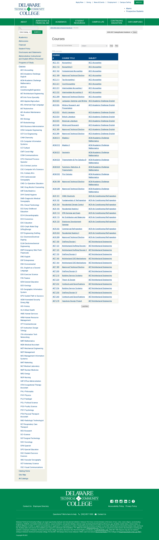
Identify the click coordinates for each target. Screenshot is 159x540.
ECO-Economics (26, 219)
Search (37, 32)
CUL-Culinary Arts (27, 173)
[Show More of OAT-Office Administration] (19, 381)
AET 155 (56, 254)
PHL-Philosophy (26, 391)
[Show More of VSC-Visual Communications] (19, 467)
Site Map (22, 475)
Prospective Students (134, 11)
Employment (112, 2)
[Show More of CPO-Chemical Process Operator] (19, 159)
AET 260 (56, 297)
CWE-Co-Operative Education (31, 183)
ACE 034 (56, 117)
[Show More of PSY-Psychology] (19, 410)
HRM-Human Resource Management (29, 318)
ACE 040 (56, 125)
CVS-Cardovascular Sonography (28, 178)
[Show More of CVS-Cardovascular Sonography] (19, 177)
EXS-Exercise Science (29, 274)
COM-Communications (29, 155)
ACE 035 (56, 121)
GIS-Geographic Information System (31, 290)
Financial (22, 45)
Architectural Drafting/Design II (74, 250)
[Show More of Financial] (17, 45)
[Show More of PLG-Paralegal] (19, 399)
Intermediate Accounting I (72, 88)
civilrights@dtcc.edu (101, 530)
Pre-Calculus (67, 174)
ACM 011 (56, 138)
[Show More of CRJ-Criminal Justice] (19, 166)
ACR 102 (56, 200)
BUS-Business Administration (32, 126)
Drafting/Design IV (69, 293)
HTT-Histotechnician (28, 324)
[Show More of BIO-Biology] (19, 119)
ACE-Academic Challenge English (30, 75)
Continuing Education (117, 22)
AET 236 (56, 288)
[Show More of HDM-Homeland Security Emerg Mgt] (19, 300)
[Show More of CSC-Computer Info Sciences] (19, 169)
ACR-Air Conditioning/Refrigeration (102, 196)
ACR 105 (56, 209)
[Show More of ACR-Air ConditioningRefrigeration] (19, 87)
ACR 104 (56, 205)
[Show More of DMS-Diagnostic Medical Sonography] (19, 198)
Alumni (129, 8)
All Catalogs (23, 478)
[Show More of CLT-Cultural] (19, 148)
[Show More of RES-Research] (19, 431)
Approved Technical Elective (73, 75)
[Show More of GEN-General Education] (19, 282)
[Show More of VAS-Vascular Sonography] (19, 460)
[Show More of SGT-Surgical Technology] (19, 438)
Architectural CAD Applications (74, 258)
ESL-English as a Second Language (30, 269)
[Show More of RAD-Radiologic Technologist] (19, 420)
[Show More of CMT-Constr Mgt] (19, 151)
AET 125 (56, 250)
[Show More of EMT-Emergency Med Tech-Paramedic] (19, 250)
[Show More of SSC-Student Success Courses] (19, 453)
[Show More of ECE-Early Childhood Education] (19, 209)
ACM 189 (56, 182)
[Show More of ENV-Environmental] (19, 264)
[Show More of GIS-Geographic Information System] (19, 289)
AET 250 (56, 293)
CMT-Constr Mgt (26, 152)
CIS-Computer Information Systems (30, 142)
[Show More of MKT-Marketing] (19, 362)
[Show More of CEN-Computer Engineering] (19, 130)
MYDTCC (139, 2)
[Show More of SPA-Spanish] (19, 446)
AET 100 (56, 242)
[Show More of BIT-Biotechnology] (19, 122)
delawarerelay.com (93, 528)
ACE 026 (56, 105)
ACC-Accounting (26, 70)
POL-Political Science (29, 403)
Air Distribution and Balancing (73, 217)
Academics (60, 22)
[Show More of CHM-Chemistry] (19, 137)
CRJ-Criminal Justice (28, 166)
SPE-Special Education (29, 449)
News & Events (99, 2)
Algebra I (65, 138)
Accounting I (67, 63)
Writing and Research (70, 125)
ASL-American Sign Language (32, 105)
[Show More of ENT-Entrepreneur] (19, 260)
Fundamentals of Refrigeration (74, 200)
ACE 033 (56, 112)
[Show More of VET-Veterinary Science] (19, 463)
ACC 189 (56, 75)
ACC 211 (56, 80)
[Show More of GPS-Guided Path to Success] (19, 296)
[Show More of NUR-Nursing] (19, 377)
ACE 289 (56, 134)
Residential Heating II (70, 233)
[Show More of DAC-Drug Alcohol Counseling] (19, 187)
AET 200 (56, 271)
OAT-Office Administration (30, 381)
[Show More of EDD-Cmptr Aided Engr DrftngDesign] (19, 226)
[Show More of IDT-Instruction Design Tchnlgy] (19, 328)
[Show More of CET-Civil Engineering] (19, 134)
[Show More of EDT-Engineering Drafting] (19, 233)
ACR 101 (56, 196)
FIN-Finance (25, 278)
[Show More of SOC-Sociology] (19, 442)
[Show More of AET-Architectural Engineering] (19, 93)
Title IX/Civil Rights (101, 532)
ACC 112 (56, 67)
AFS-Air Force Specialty (29, 97)
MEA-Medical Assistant (29, 345)
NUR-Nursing (25, 377)
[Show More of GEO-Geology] (19, 285)
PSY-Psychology (27, 410)
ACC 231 (56, 88)
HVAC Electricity (68, 196)
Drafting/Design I (69, 242)
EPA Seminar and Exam (71, 213)
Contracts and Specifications (73, 284)
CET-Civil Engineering (28, 134)
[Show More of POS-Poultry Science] (19, 406)
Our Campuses (135, 22)
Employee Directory (41, 506)
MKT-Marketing (26, 362)
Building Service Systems (72, 276)
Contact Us (27, 506)
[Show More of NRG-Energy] (19, 373)
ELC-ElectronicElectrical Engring (29, 238)
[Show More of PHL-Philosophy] (19, 391)
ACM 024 (56, 167)
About (24, 22)
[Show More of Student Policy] (17, 48)
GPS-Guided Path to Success (32, 296)
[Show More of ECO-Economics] (19, 219)
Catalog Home (24, 471)
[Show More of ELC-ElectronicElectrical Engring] (19, 237)
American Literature (69, 121)
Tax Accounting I (68, 80)
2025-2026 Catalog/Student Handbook (61, 28)
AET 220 (56, 280)
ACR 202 (56, 229)
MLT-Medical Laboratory (29, 366)
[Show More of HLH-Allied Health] (19, 310)
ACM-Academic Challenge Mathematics (30, 81)
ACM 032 (56, 174)
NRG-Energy (25, 374)
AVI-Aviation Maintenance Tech (30, 113)
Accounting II (67, 67)
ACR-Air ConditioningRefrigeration (30, 88)
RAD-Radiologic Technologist (32, 420)
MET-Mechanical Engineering (31, 348)
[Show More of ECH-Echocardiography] (19, 215)
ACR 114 (56, 213)
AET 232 (56, 284)
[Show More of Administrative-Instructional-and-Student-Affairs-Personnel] (17, 56)
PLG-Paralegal (26, 399)
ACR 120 (56, 222)
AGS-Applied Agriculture (29, 101)
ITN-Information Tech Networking (28, 335)
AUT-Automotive (26, 109)
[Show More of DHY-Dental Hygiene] (19, 195)
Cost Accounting (68, 84)
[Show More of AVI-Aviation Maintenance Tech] (19, 112)
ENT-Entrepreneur (27, 260)
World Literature (68, 112)
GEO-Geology (25, 286)
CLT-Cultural (25, 148)
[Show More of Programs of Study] (17, 63)
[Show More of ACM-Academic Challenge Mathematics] (19, 80)
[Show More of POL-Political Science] (19, 403)
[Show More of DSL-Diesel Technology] (19, 205)
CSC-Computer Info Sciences (32, 169)
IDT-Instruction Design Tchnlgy (29, 329)
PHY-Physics (25, 395)
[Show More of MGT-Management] (19, 352)
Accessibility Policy (116, 506)
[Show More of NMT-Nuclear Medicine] (19, 370)
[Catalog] (119, 32)
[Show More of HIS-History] (19, 306)
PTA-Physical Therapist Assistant (29, 415)
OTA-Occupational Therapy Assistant (30, 386)
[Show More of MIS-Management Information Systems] (19, 356)
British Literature (68, 117)
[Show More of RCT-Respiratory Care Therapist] (19, 424)
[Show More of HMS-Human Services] (19, 314)
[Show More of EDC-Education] (19, 223)
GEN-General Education (29, 282)
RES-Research (26, 431)
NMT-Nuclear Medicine (29, 370)
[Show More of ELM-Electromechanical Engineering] (19, 243)
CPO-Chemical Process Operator (29, 160)
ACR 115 (56, 217)
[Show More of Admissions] (17, 41)
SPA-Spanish (25, 446)
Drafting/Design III (69, 271)
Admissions (23, 41)
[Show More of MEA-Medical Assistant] (19, 345)
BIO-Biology (25, 119)
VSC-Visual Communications (31, 467)
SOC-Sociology (26, 442)
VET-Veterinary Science (29, 463)
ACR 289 (56, 237)
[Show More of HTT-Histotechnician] (19, 324)
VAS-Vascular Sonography (30, 460)
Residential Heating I (70, 209)
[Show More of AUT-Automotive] (19, 108)
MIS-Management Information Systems (32, 357)
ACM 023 (56, 160)
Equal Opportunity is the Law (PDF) (130, 532)
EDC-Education (26, 223)
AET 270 (56, 301)
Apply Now (79, 2)
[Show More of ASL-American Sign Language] (19, 105)
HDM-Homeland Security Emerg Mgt (30, 301)
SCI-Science (25, 434)
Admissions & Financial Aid (42, 22)
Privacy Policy (131, 506)
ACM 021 (56, 152)
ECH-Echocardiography (29, 215)
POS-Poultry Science (28, 406)
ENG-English (25, 257)
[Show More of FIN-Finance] (19, 278)
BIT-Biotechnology (27, 123)
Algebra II (66, 145)
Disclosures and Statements (30, 52)
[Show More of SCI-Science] (19, 434)
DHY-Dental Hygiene (28, 195)
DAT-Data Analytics (27, 191)
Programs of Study (26, 63)
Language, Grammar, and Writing (74, 101)
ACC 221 (56, 84)
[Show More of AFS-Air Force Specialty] (19, 97)
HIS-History (25, 306)
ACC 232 (56, 92)
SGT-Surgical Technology (30, 438)
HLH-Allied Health (27, 310)
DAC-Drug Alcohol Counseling (32, 187)
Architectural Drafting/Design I (74, 246)
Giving (89, 2)
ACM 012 (56, 145)
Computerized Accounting (72, 71)
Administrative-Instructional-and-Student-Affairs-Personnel (31, 57)
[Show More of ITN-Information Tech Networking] (19, 334)
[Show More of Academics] (17, 37)
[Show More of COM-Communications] (19, 155)
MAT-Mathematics (27, 341)
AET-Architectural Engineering (32, 94)
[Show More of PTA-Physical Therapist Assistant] (19, 414)
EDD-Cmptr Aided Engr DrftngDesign (29, 227)
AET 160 (56, 258)
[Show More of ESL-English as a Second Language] (19, 268)
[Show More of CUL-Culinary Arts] (19, 173)
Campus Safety (125, 2)
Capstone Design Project (72, 301)
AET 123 (56, 246)
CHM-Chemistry (26, 138)
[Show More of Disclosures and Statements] (17, 52)
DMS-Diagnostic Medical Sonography (30, 199)
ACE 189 (56, 129)
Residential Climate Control (73, 205)
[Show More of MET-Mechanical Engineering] (19, 348)
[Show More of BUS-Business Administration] (19, 126)
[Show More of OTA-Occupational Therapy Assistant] (19, 385)
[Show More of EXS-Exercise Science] (19, 274)
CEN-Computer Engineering (31, 130)
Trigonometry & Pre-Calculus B (74, 160)
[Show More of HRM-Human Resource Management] (19, 317)
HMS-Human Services (29, 314)
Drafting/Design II (69, 254)
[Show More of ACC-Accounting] (19, 70)
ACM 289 (56, 189)
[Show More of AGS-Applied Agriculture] (19, 101)
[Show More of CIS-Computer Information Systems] (19, 141)
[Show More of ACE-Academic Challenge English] (19, 74)
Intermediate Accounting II (72, 92)
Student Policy (24, 49)
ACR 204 (56, 233)
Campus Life (98, 22)
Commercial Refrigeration (72, 229)
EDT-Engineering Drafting (30, 233)
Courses (22, 66)
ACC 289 (56, 97)
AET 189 (56, 267)
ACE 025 (56, 101)
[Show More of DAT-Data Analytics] (19, 191)
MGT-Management (27, 352)
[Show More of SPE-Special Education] (19, 449)
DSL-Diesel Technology (29, 205)
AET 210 (56, 276)
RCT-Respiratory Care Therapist (28, 425)
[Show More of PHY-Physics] (19, 395)
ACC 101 (56, 63)
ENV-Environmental (28, 264)
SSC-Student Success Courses (29, 454)
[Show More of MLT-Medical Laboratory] (19, 366)
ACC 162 (56, 71)
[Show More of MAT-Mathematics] (19, 341)
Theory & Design (68, 280)
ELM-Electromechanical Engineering (29, 244)
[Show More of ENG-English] (19, 256)
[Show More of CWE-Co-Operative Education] (19, 183)
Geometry (66, 152)
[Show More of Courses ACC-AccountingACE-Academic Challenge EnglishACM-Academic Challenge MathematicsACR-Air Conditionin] (17, 66)
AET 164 (56, 263)
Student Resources (79, 22)
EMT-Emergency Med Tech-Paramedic (31, 251)
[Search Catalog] (28, 28)
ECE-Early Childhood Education (28, 210)
